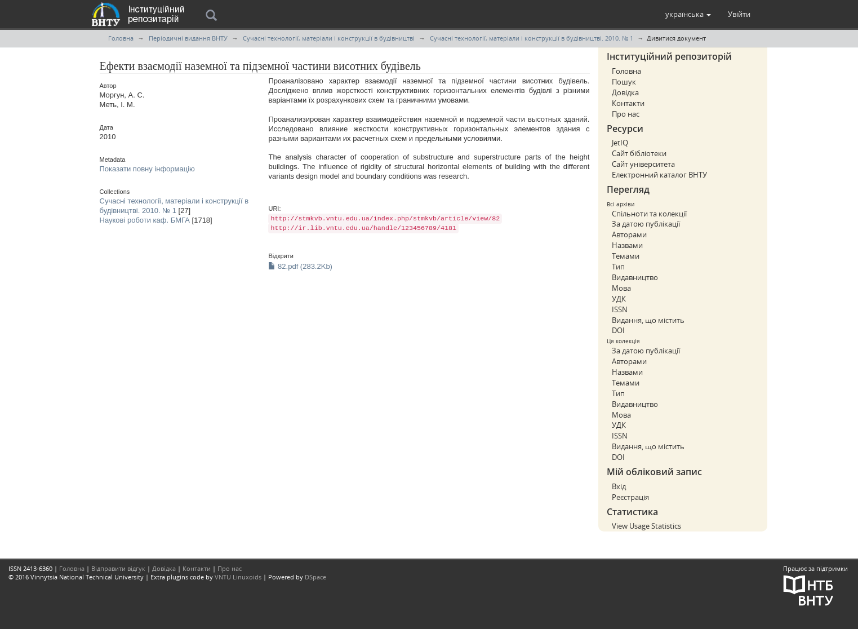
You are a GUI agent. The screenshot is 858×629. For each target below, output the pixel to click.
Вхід (619, 486)
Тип (618, 267)
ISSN (620, 309)
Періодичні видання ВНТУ (188, 38)
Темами (625, 256)
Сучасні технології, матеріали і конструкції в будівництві (329, 38)
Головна (121, 38)
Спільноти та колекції (649, 214)
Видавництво (635, 277)
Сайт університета (643, 164)
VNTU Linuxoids (238, 577)
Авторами (629, 234)
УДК (619, 299)
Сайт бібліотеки (639, 153)
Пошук (624, 82)
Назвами (627, 245)
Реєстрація (630, 497)
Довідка (625, 92)
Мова (621, 288)
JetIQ (620, 143)
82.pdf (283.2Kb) (300, 266)
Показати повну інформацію (147, 169)
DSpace (315, 577)
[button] (688, 14)
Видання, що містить (648, 320)
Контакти (628, 103)
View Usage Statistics (646, 526)
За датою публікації (646, 224)
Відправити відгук (118, 568)
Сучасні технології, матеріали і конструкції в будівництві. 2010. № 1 (531, 38)
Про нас (625, 114)
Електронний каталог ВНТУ (659, 175)
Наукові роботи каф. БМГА (145, 220)
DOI (618, 330)
